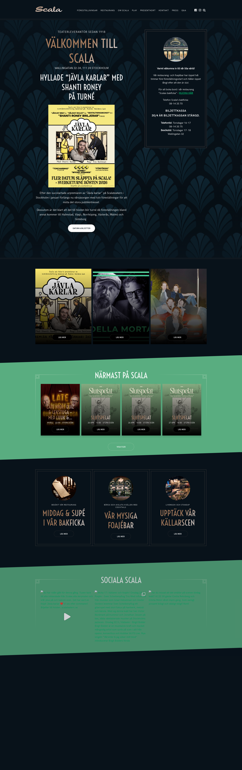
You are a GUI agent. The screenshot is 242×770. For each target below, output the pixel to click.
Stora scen (67, 422)
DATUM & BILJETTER (81, 228)
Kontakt (164, 10)
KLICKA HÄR (186, 93)
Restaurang (108, 10)
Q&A (184, 10)
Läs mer (62, 337)
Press (175, 10)
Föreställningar (87, 10)
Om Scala (123, 10)
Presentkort (148, 10)
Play (134, 10)
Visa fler (121, 447)
